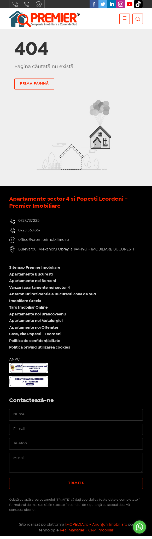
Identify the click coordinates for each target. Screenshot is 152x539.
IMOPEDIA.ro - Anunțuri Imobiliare (96, 527)
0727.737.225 (15, 4)
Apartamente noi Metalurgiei (36, 323)
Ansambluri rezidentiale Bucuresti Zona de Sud (52, 297)
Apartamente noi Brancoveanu (37, 317)
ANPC (14, 362)
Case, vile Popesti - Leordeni (35, 337)
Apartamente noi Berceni (32, 283)
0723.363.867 (27, 4)
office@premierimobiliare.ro (39, 4)
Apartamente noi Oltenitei (33, 330)
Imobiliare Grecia (25, 303)
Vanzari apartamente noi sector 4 (39, 290)
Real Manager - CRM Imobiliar (86, 533)
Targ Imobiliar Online (28, 310)
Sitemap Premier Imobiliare (34, 270)
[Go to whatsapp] (139, 527)
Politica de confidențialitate (34, 343)
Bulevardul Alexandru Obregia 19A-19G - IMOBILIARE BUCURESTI (76, 252)
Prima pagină (34, 83)
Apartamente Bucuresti (31, 277)
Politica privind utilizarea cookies (39, 350)
